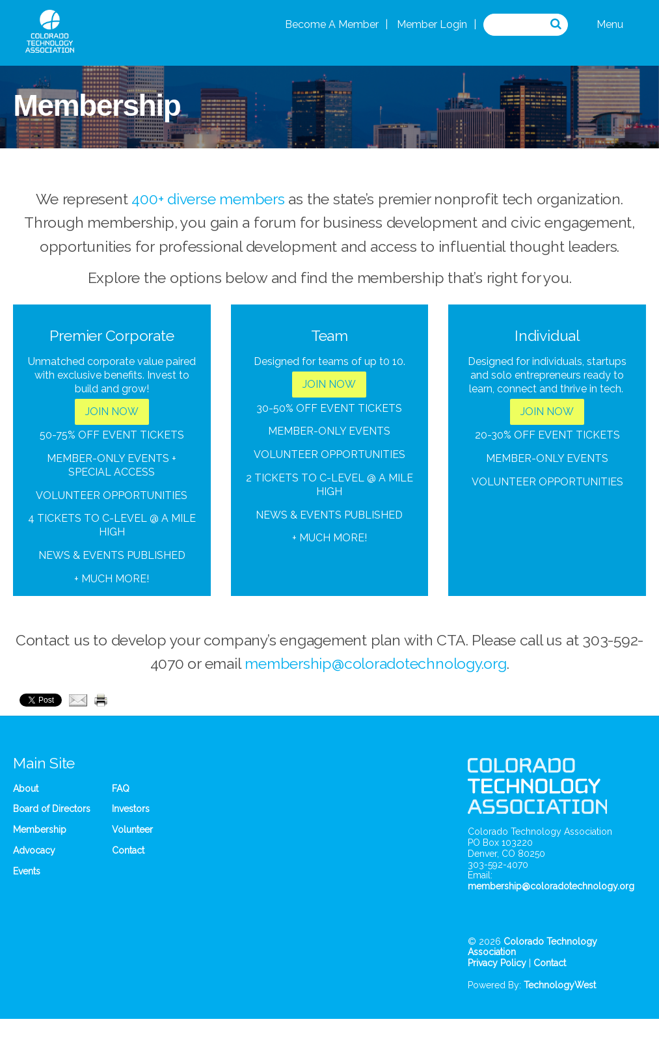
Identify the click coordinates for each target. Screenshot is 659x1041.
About (25, 788)
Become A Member (332, 24)
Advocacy (34, 850)
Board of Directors (51, 809)
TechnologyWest (560, 985)
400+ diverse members (207, 199)
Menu (610, 24)
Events (26, 871)
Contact (128, 850)
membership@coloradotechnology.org (375, 663)
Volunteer (132, 829)
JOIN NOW (112, 411)
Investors (131, 809)
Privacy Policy (497, 963)
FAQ (120, 788)
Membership (39, 829)
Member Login (432, 24)
